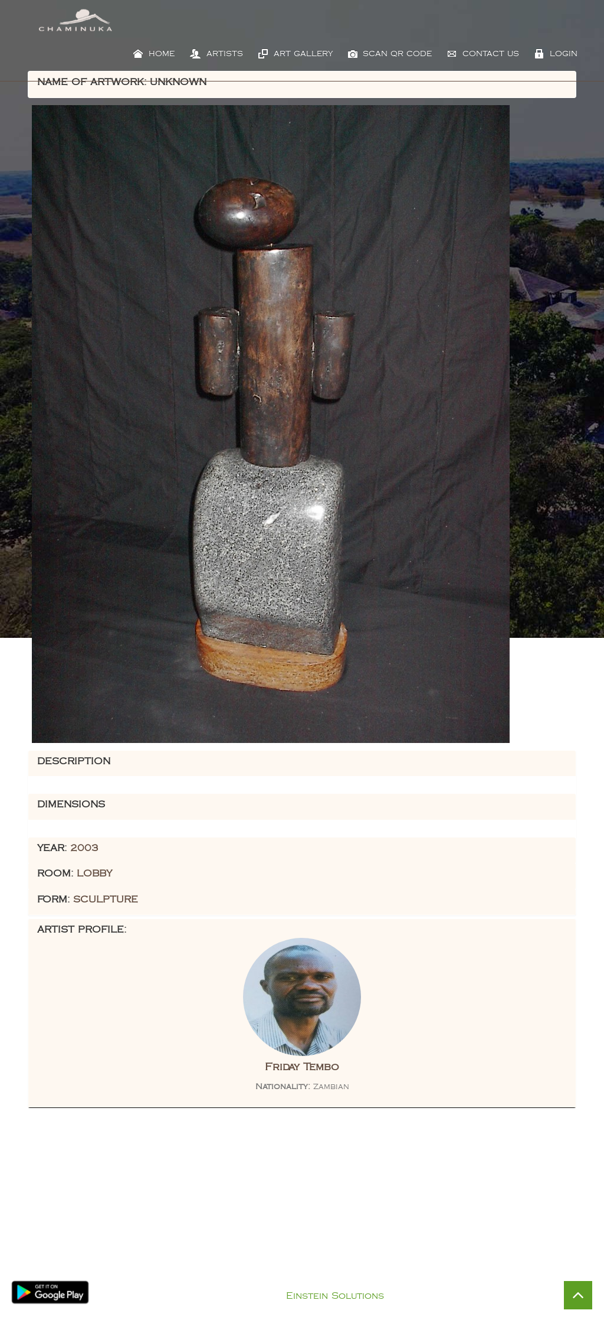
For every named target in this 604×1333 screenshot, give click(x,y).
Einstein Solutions (335, 1296)
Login (555, 53)
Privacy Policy (314, 1281)
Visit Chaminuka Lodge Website (453, 1260)
